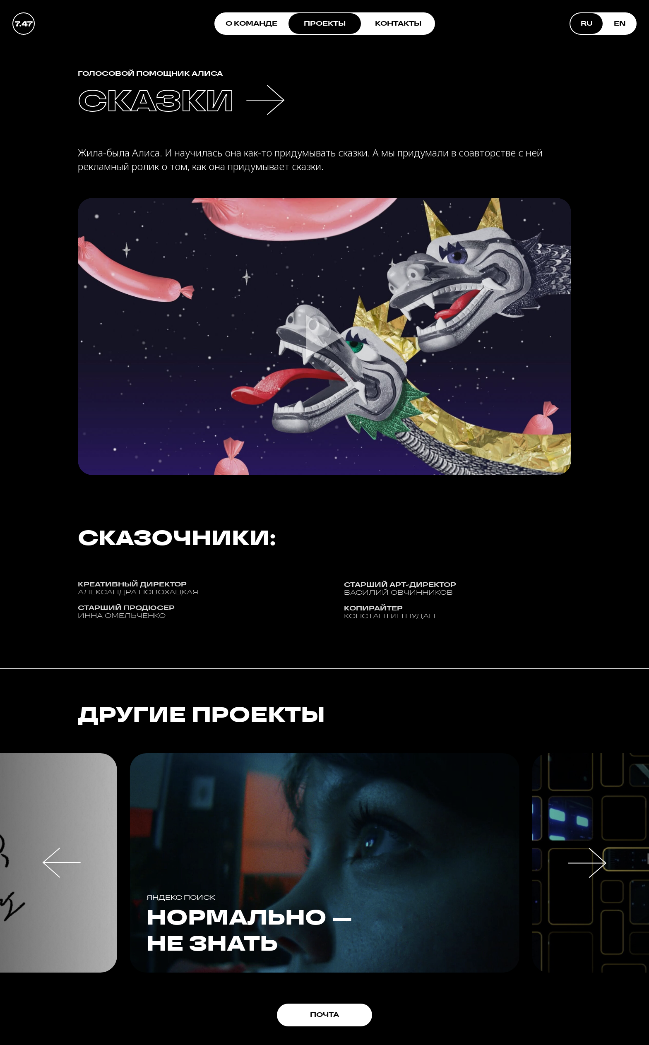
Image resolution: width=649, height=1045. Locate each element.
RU (587, 23)
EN (620, 23)
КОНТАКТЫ (398, 23)
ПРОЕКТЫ (325, 23)
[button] (61, 862)
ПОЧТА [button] (324, 1014)
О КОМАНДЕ (251, 23)
